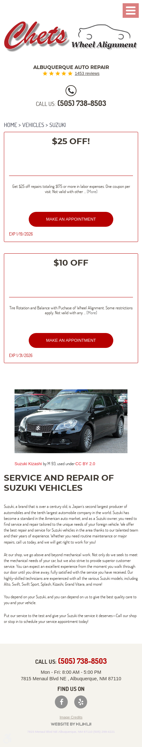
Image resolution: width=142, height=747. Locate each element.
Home (10, 125)
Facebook (61, 701)
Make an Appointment (71, 219)
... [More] (90, 191)
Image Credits (71, 717)
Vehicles (33, 125)
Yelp (80, 701)
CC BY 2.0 (85, 463)
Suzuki (57, 125)
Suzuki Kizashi (28, 463)
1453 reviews (87, 73)
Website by (71, 724)
